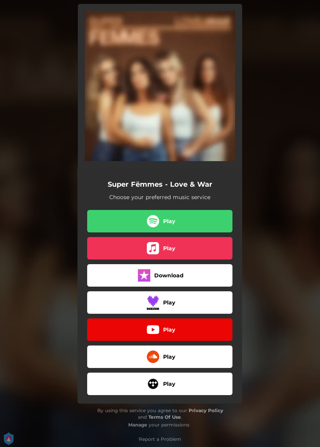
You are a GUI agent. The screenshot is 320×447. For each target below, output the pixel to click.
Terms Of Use (164, 417)
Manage (137, 425)
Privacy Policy (206, 410)
